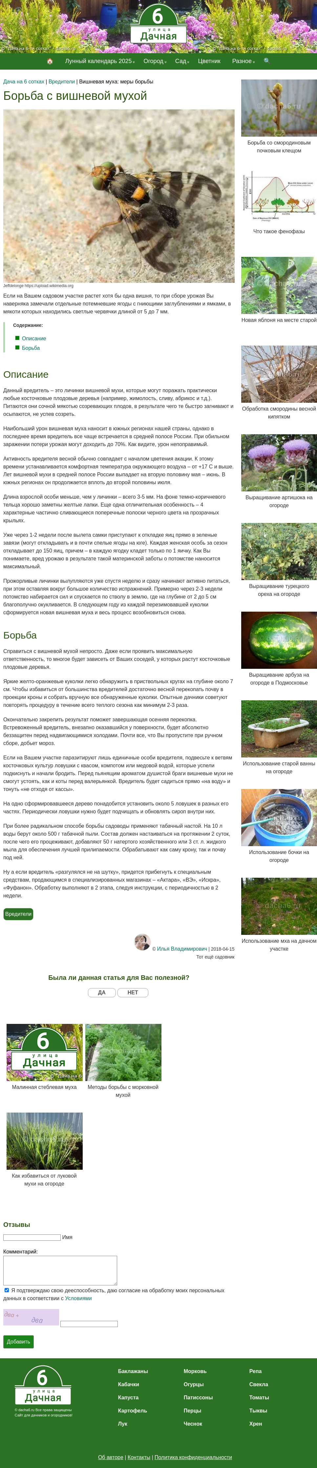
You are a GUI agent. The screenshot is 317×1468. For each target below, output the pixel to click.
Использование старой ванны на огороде (279, 737)
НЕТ (133, 992)
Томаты (259, 1397)
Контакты (139, 1457)
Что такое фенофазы (279, 201)
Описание (34, 338)
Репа (255, 1371)
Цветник (209, 61)
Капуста (128, 1397)
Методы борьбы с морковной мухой (123, 1061)
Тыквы (258, 1410)
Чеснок (193, 1424)
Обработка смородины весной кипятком (279, 382)
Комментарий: (20, 1251)
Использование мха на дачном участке (279, 915)
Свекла (258, 1384)
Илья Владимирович (182, 949)
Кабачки (128, 1384)
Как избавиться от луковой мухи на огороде (44, 1149)
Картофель (132, 1410)
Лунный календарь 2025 (98, 61)
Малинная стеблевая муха (44, 1057)
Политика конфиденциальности (193, 1457)
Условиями (78, 1298)
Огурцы (194, 1384)
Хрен (255, 1424)
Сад (180, 61)
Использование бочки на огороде (279, 826)
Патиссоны (198, 1397)
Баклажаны (133, 1371)
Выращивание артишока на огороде (279, 471)
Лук (122, 1424)
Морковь (195, 1371)
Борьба (31, 348)
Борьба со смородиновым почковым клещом (279, 116)
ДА (102, 992)
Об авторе (110, 1457)
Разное (242, 61)
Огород (153, 61)
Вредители (18, 914)
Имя (67, 1237)
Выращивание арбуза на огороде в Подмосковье (279, 649)
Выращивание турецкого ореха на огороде (279, 560)
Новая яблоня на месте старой (279, 290)
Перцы (192, 1410)
